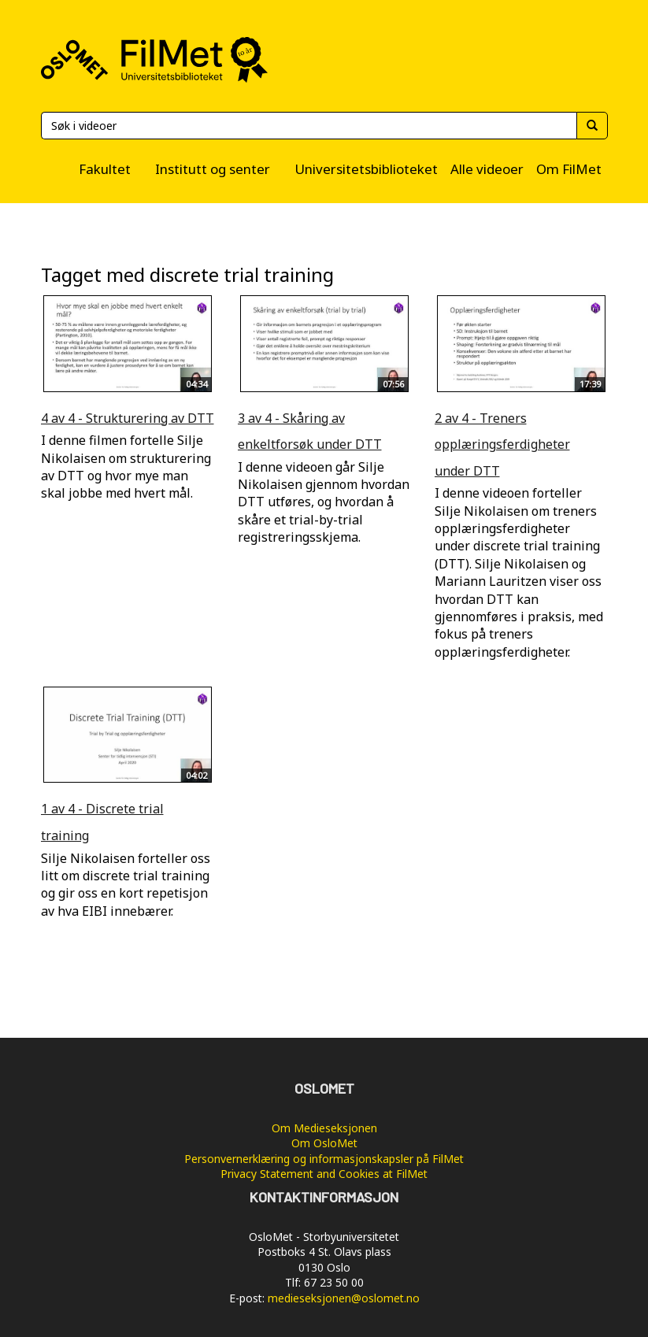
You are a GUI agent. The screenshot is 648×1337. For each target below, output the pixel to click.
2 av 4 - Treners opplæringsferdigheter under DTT (502, 444)
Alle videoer (487, 169)
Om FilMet (569, 169)
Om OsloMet (324, 1142)
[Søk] (308, 125)
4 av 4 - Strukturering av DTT (127, 418)
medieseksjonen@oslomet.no (344, 1298)
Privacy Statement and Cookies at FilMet (324, 1173)
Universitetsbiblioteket (366, 169)
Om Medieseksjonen (324, 1127)
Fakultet (105, 169)
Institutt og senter (212, 169)
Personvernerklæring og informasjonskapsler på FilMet (324, 1158)
